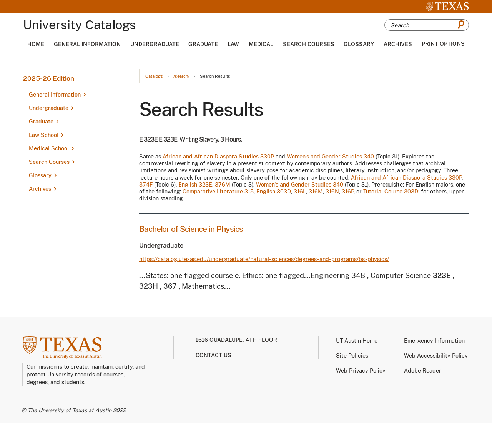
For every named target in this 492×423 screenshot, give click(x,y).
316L (300, 191)
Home (35, 44)
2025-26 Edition (48, 78)
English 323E (195, 185)
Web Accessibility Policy (436, 356)
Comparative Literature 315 (218, 191)
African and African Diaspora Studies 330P (218, 156)
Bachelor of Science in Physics (191, 229)
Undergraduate (154, 44)
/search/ (181, 76)
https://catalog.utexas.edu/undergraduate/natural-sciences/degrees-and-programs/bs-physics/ (264, 259)
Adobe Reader (422, 371)
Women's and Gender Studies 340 (330, 156)
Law (233, 44)
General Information (87, 44)
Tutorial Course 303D (390, 191)
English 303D (273, 191)
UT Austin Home (356, 341)
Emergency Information (434, 341)
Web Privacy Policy (361, 371)
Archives (398, 44)
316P (348, 191)
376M (222, 185)
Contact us (213, 355)
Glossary (359, 44)
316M (316, 191)
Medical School (49, 148)
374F (146, 185)
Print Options (443, 44)
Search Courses (308, 44)
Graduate (203, 44)
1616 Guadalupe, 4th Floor (236, 340)
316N (332, 191)
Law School (43, 135)
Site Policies (352, 356)
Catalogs (154, 76)
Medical (261, 44)
